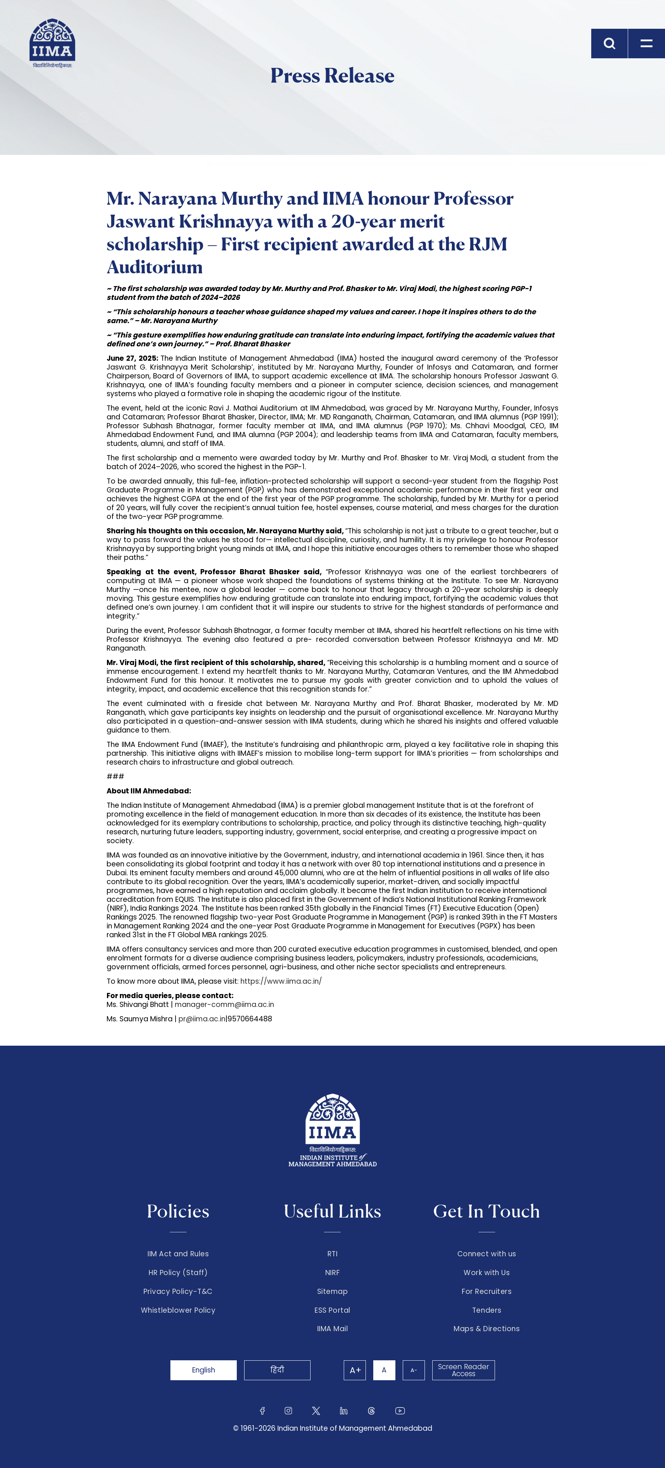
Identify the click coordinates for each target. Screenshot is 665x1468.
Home (38, 163)
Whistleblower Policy (178, 1310)
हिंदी (277, 1370)
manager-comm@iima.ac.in (225, 1005)
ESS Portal (332, 1310)
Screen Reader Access (463, 1370)
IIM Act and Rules (178, 1254)
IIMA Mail (332, 1329)
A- (414, 1370)
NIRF (332, 1272)
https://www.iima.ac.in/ (281, 981)
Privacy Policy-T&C (178, 1291)
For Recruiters (487, 1291)
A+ (355, 1370)
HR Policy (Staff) (178, 1272)
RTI (333, 1254)
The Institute (90, 163)
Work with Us (487, 1272)
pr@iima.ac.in (202, 1019)
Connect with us (486, 1254)
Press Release (159, 163)
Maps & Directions (487, 1329)
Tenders (487, 1310)
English (203, 1370)
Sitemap (332, 1291)
